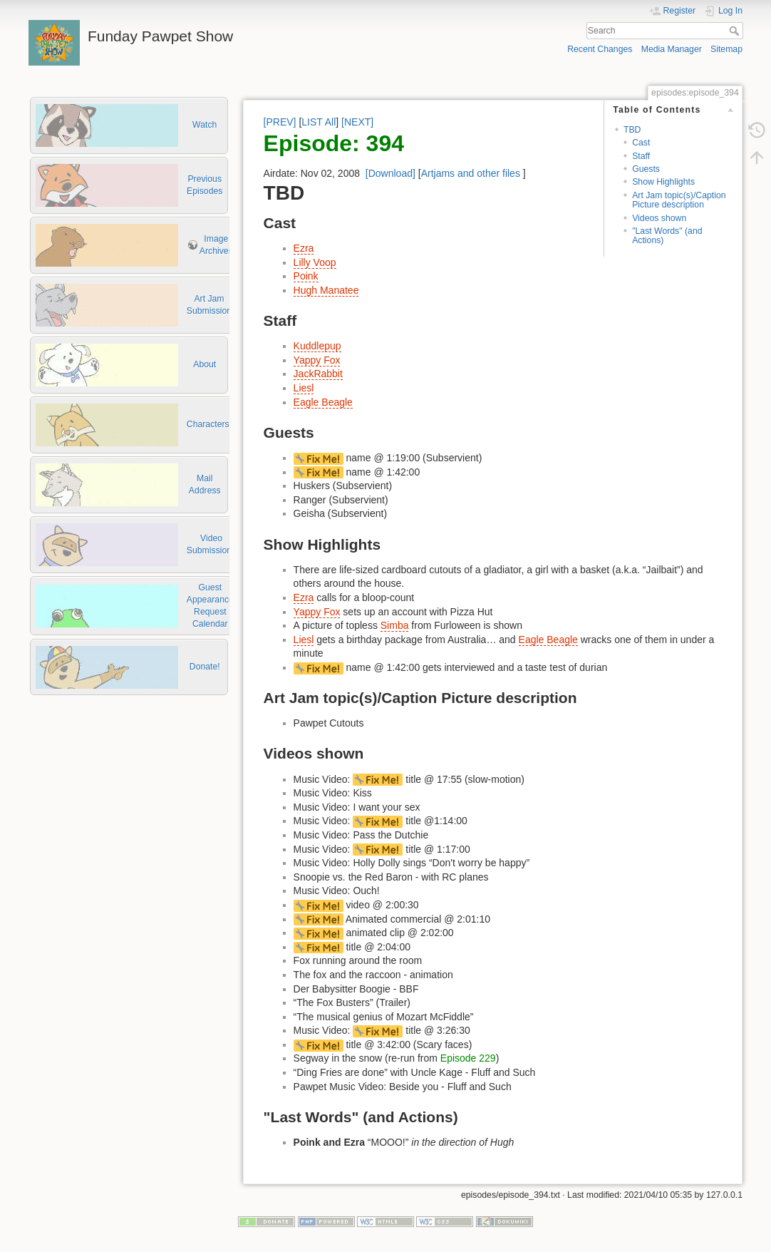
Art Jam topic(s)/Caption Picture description (678, 200)
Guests (646, 169)
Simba (395, 625)
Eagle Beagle (323, 402)
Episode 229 (468, 1058)
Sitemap (726, 49)
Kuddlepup (317, 346)
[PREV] (280, 122)
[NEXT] (357, 122)
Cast (641, 143)
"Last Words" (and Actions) (667, 235)
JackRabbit (318, 373)
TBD (632, 130)
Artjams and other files (470, 173)
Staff (641, 156)
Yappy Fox (317, 360)
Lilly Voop (315, 262)
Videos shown (659, 218)
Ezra (304, 248)
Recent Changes (599, 49)
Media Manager (671, 49)
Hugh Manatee (326, 290)
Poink (306, 276)
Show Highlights (663, 182)
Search (735, 31)
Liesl (304, 388)
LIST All (318, 122)
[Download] (390, 173)
